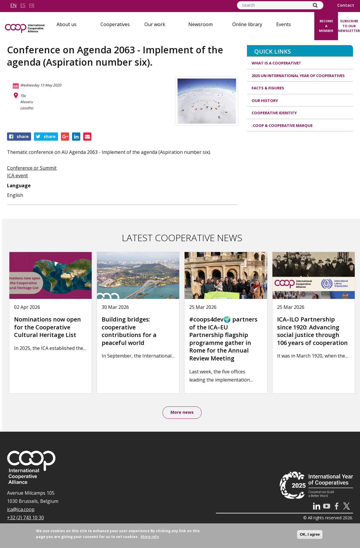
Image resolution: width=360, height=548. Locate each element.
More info (150, 536)
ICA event (17, 175)
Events (283, 24)
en (13, 5)
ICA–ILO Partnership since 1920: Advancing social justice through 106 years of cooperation (312, 331)
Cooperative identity (274, 112)
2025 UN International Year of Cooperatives (298, 75)
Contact (345, 5)
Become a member (326, 26)
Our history (265, 100)
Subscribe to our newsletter (349, 26)
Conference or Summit (32, 168)
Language (19, 185)
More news (182, 413)
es (22, 5)
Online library (247, 24)
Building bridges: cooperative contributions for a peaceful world (129, 331)
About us (66, 24)
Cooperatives (115, 24)
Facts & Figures (268, 88)
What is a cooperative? (276, 63)
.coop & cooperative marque (282, 125)
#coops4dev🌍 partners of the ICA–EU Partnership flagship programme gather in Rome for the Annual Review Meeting (223, 338)
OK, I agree (310, 534)
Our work (154, 24)
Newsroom (200, 24)
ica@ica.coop (21, 510)
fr (31, 5)
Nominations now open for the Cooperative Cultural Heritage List (47, 327)
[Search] (315, 5)
